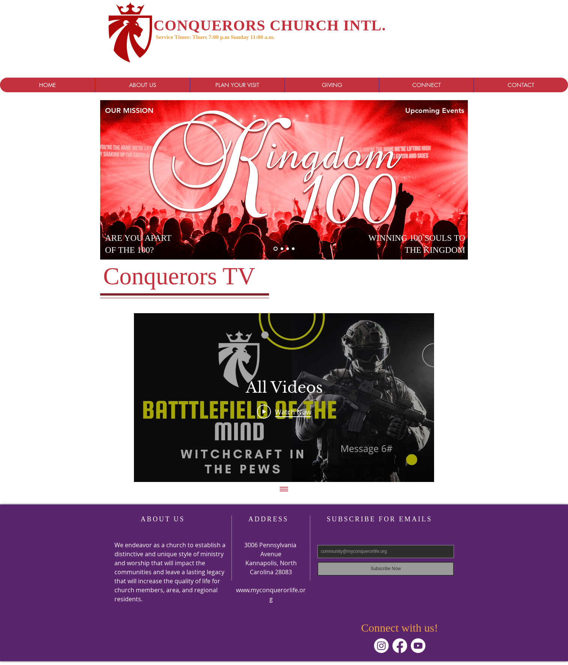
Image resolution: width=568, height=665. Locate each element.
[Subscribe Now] (385, 569)
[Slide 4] (293, 249)
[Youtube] (418, 645)
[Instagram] (381, 645)
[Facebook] (399, 645)
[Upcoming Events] (449, 110)
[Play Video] (284, 411)
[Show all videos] (284, 489)
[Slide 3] (282, 249)
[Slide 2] (287, 249)
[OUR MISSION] (149, 110)
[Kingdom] (275, 249)
